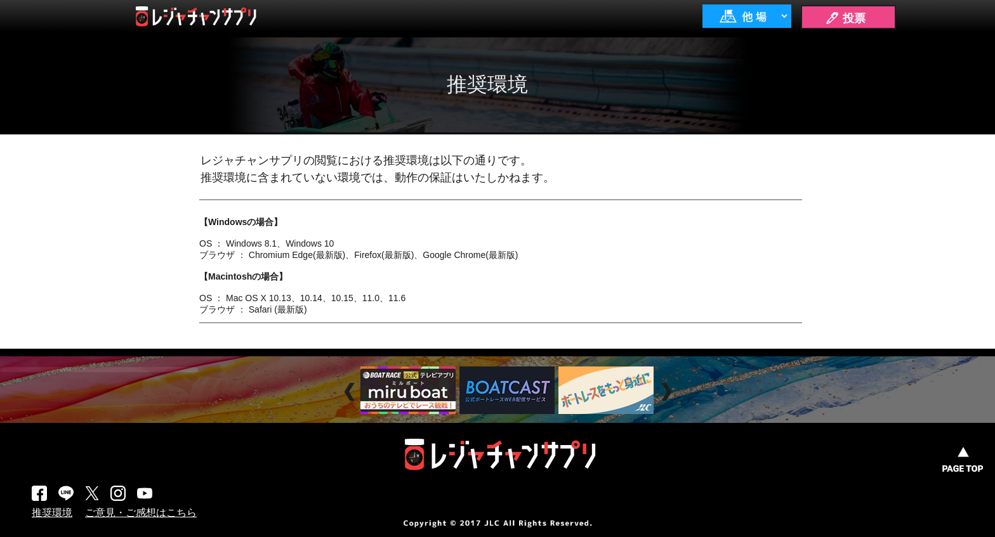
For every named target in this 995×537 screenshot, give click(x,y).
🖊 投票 (845, 18)
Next (668, 392)
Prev (351, 392)
